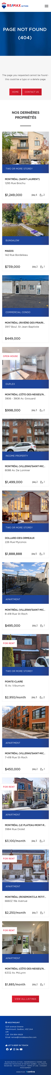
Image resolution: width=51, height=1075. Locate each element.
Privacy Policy (20, 1066)
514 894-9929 (16, 1035)
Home (15, 92)
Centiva (30, 1072)
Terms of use (32, 1066)
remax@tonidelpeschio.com (23, 1037)
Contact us (32, 92)
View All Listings (25, 999)
